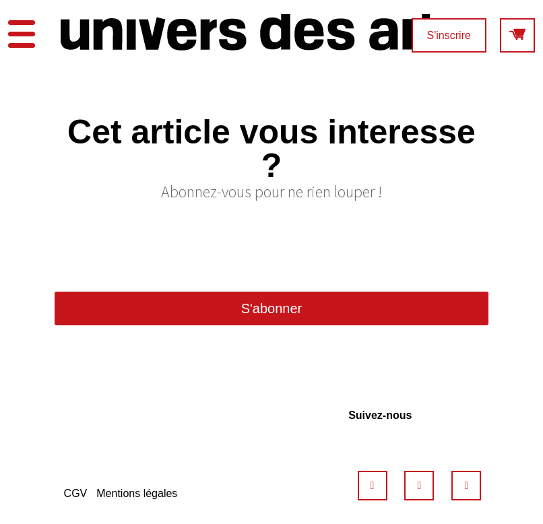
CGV (76, 493)
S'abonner (271, 308)
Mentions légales (136, 493)
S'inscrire (449, 35)
